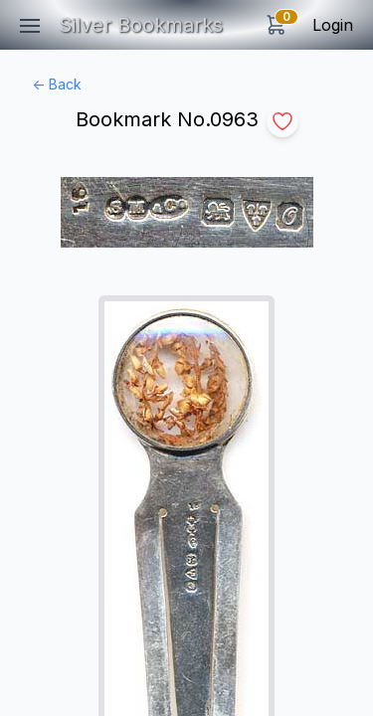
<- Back (57, 84)
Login (332, 25)
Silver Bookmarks (141, 25)
